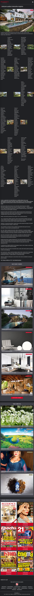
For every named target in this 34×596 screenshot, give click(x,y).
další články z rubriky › (17, 397)
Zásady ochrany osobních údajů (26, 594)
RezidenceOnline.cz (24, 588)
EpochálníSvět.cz (24, 586)
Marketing (12, 594)
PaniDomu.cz (14, 589)
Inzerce (9, 594)
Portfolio (7, 594)
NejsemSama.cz (19, 589)
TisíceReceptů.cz (9, 588)
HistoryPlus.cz (30, 588)
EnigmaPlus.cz (3, 588)
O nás (4, 594)
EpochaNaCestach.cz (17, 586)
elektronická (8, 549)
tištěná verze (8, 523)
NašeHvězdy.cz (4, 586)
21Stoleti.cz (15, 588)
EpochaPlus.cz (30, 586)
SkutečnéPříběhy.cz (10, 586)
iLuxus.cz (18, 588)
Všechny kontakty (19, 594)
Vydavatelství (15, 594)
